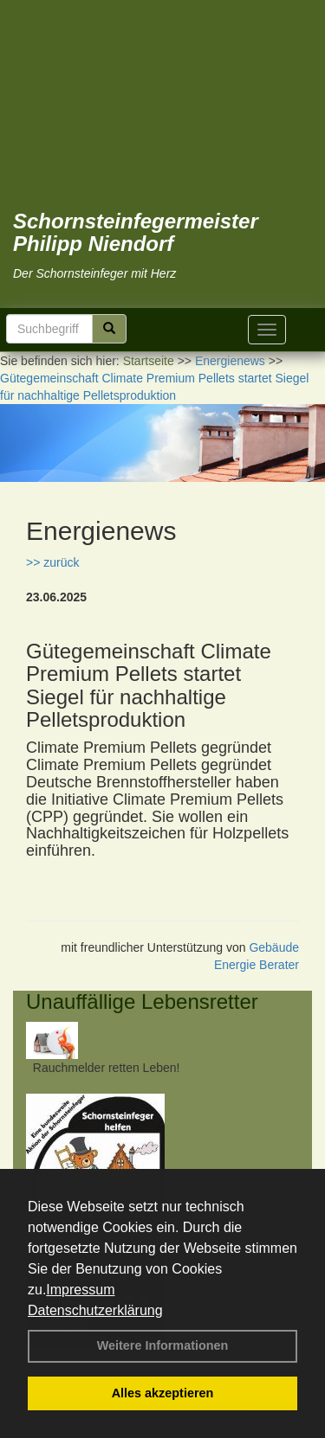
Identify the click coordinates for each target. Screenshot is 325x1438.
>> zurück (52, 562)
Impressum (80, 1289)
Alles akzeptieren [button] (163, 1393)
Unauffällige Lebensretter (142, 1001)
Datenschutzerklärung (95, 1310)
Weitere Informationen (163, 1345)
